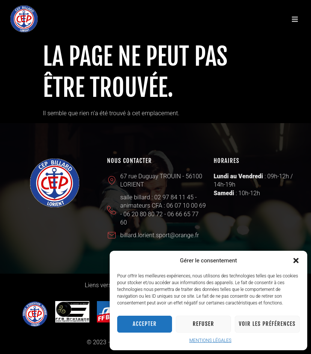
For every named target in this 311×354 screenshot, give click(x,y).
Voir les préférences (267, 323)
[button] (296, 260)
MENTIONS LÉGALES (210, 340)
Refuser (203, 323)
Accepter (145, 323)
